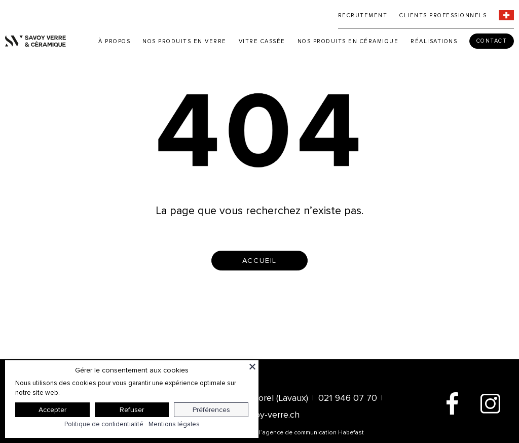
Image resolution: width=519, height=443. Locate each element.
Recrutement (363, 15)
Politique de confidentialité (103, 424)
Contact (491, 41)
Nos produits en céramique (348, 41)
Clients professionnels (443, 15)
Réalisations (434, 41)
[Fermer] (252, 366)
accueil (259, 260)
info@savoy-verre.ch (259, 414)
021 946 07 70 (347, 397)
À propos (114, 41)
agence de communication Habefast (313, 432)
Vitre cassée (262, 41)
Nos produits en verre (184, 41)
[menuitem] (506, 15)
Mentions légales (174, 424)
